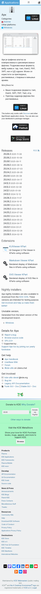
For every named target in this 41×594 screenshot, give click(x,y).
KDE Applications (8, 457)
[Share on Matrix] (5, 565)
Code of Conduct (8, 524)
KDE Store (5, 538)
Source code (6, 483)
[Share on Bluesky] (14, 565)
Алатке (6, 22)
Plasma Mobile (7, 463)
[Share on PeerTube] (16, 570)
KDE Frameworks (8, 460)
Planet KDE (6, 498)
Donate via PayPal (35, 412)
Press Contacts (7, 501)
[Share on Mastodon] (9, 565)
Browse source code (14, 338)
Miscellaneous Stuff (9, 504)
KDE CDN (23, 297)
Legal (34, 588)
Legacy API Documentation (17, 383)
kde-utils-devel (11, 377)
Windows (7, 27)
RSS (36, 150)
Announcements (8, 491)
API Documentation (9, 474)
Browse (20, 441)
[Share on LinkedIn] (22, 565)
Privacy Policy (7, 527)
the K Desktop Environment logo (23, 585)
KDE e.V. (5, 542)
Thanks (4, 507)
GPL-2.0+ (9, 341)
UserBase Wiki (11, 362)
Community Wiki (7, 515)
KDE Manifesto (7, 551)
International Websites (10, 554)
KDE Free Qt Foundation (10, 545)
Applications (10, 3)
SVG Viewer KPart (18, 274)
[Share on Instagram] (25, 570)
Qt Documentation (8, 477)
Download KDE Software (11, 521)
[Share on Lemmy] (31, 565)
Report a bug (10, 335)
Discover (26, 113)
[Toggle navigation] (28, 2)
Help (3, 518)
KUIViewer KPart (17, 246)
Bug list (8, 380)
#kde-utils (9, 368)
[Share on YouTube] (36, 565)
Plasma (4, 454)
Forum (7, 365)
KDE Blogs (5, 494)
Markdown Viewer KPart (21, 260)
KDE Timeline (6, 548)
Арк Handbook (11, 359)
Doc (17, 386)
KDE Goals (5, 480)
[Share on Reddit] (27, 565)
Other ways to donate (20, 419)
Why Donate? (28, 404)
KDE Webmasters (20, 581)
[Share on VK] (20, 570)
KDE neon (5, 466)
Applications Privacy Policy (11, 531)
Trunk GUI (8, 386)
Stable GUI (26, 386)
